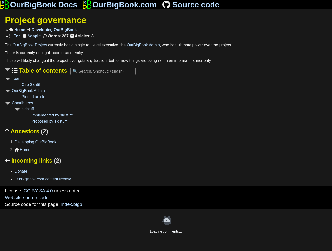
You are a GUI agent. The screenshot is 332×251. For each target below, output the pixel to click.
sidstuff (28, 109)
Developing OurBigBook (53, 30)
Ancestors (26, 131)
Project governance (45, 20)
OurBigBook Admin (143, 45)
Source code (190, 4)
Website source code (27, 197)
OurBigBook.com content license (43, 179)
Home (17, 30)
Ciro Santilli (31, 85)
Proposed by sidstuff (49, 121)
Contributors (22, 103)
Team (16, 78)
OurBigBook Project (30, 45)
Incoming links (33, 160)
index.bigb (71, 204)
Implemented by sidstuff (52, 115)
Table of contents (42, 70)
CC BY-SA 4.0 (38, 190)
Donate (21, 171)
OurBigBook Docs (38, 4)
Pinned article (33, 97)
